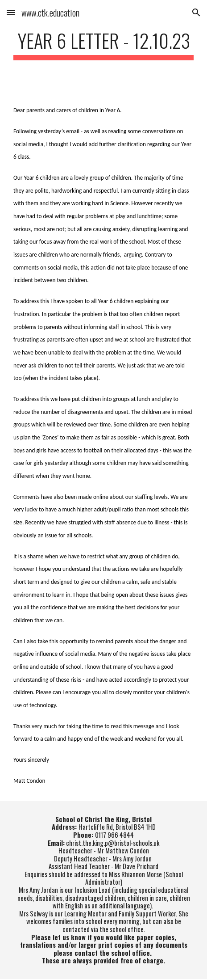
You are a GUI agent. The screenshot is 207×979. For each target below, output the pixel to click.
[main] (103, 44)
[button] (10, 12)
